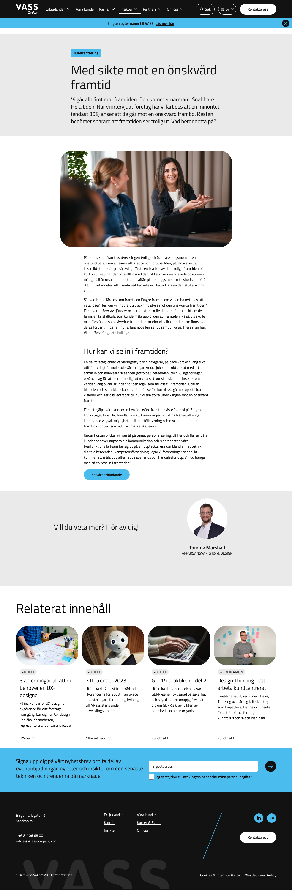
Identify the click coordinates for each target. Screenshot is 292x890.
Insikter (129, 9)
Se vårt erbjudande (107, 474)
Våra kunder (85, 9)
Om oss (175, 9)
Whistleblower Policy (260, 875)
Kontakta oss (258, 9)
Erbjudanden (58, 9)
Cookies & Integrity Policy (220, 875)
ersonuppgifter (239, 777)
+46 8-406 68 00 (29, 835)
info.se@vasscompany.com (36, 841)
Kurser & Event (149, 822)
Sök (205, 9)
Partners (152, 9)
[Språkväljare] (227, 9)
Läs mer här (165, 23)
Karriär (107, 9)
